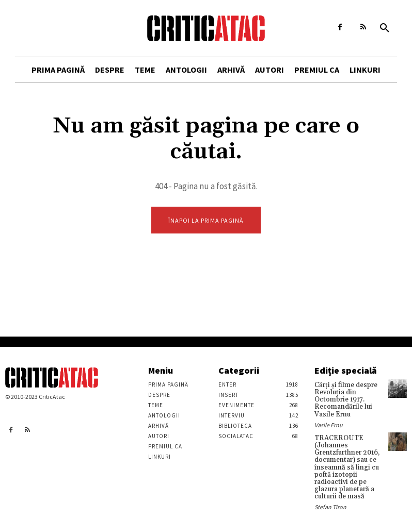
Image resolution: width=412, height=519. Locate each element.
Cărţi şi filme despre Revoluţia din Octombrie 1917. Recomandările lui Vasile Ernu (344, 398)
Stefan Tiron (330, 501)
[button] (384, 28)
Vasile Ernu (328, 423)
